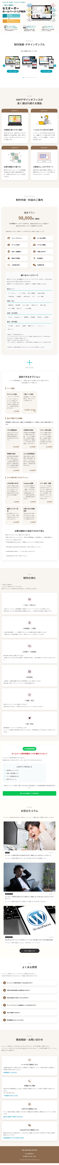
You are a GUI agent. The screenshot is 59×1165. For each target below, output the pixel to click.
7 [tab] (32, 77)
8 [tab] (34, 77)
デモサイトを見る (13, 71)
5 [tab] (29, 77)
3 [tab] (26, 77)
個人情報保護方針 (29, 1153)
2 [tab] (24, 77)
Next (55, 65)
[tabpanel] (12, 65)
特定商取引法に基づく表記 (29, 1156)
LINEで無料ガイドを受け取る (29, 793)
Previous (4, 65)
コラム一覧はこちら (29, 951)
